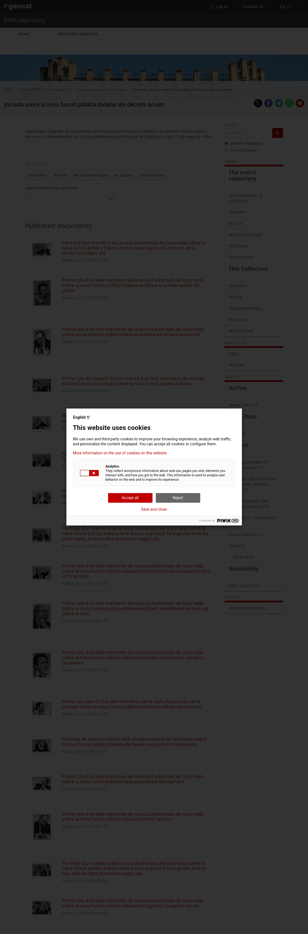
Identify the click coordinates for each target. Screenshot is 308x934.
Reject (178, 498)
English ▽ (81, 417)
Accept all (130, 498)
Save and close (154, 509)
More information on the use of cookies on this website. (120, 453)
